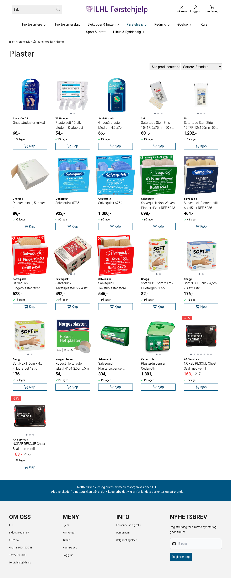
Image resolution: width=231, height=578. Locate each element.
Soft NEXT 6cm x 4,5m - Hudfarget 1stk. (29, 365)
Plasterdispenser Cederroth (153, 365)
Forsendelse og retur (128, 525)
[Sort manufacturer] (165, 66)
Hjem (12, 41)
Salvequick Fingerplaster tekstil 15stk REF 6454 (27, 286)
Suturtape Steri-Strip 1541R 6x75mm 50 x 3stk (156, 125)
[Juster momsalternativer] (182, 9)
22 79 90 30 (20, 555)
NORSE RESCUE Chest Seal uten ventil (29, 446)
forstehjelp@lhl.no (20, 562)
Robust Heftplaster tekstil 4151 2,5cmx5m (72, 365)
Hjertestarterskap (67, 24)
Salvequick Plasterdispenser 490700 (110, 366)
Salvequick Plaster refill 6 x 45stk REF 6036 (201, 205)
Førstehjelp (24, 41)
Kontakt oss (70, 547)
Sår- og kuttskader (43, 41)
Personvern (123, 532)
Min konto (69, 532)
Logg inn (68, 555)
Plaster (59, 41)
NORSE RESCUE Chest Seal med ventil (200, 365)
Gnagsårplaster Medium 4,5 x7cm (111, 125)
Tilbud (66, 540)
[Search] (58, 9)
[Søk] (37, 9)
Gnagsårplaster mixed (29, 123)
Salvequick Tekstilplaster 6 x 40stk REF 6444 (72, 286)
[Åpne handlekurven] (212, 9)
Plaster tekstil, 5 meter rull (29, 205)
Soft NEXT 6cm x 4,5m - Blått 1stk (200, 285)
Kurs (204, 24)
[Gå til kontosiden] (196, 9)
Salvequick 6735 (67, 203)
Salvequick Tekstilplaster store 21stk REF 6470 (112, 286)
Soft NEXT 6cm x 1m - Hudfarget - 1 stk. (157, 285)
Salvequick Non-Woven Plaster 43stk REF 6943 (158, 205)
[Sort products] (201, 66)
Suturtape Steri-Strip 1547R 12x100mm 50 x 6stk (201, 125)
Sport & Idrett (96, 32)
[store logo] (117, 9)
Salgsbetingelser (126, 540)
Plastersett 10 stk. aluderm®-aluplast (69, 125)
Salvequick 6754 (110, 203)
